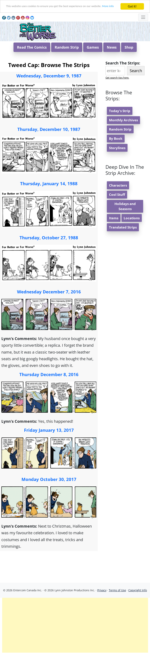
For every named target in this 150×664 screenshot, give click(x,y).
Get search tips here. (117, 87)
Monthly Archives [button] (123, 130)
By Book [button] (115, 148)
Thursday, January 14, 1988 (49, 193)
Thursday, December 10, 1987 (48, 139)
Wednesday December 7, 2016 (49, 301)
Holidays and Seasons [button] (125, 216)
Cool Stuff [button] (117, 204)
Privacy (101, 600)
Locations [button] (132, 228)
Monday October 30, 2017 (48, 489)
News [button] (112, 57)
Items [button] (113, 228)
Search (136, 80)
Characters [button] (118, 195)
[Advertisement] (75, 635)
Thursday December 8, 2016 (49, 384)
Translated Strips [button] (123, 237)
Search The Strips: (122, 72)
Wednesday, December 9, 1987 (48, 85)
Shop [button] (129, 57)
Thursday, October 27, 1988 (49, 247)
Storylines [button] (117, 157)
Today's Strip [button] (119, 120)
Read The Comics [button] (32, 57)
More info (12, 10)
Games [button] (93, 57)
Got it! (132, 6)
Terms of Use (117, 600)
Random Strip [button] (67, 57)
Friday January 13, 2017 (49, 440)
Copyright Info (137, 600)
